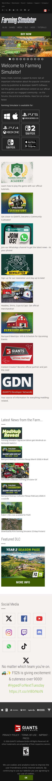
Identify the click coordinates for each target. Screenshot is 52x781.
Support (37, 3)
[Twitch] (21, 10)
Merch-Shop (6, 3)
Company (45, 3)
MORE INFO (23, 582)
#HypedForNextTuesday (26, 685)
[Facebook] (10, 10)
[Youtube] (14, 10)
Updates (30, 3)
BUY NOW (26, 34)
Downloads (15, 3)
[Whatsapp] (3, 10)
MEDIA (19, 27)
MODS (33, 27)
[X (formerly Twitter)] (6, 10)
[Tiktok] (29, 10)
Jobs (3, 6)
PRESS (26, 738)
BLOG (4, 27)
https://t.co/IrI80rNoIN (26, 691)
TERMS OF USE (29, 735)
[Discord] (25, 10)
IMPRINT (43, 735)
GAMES (12, 27)
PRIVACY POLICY (10, 735)
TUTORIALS (42, 27)
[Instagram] (18, 10)
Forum (23, 3)
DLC (26, 27)
